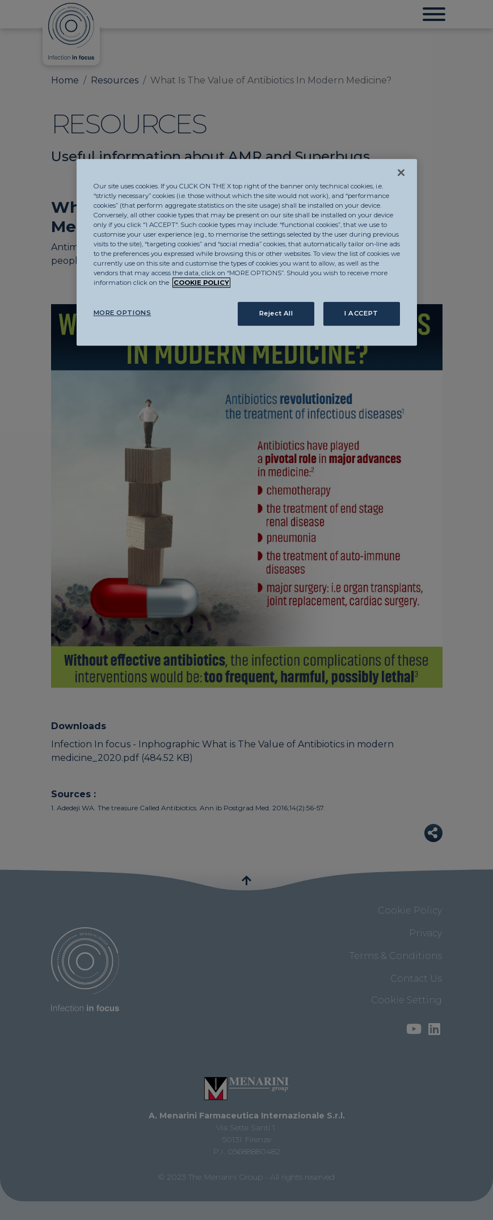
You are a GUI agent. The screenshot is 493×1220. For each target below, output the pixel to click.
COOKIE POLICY (201, 283)
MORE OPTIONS (122, 313)
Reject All (276, 313)
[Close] (401, 172)
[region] (247, 252)
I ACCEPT (361, 313)
